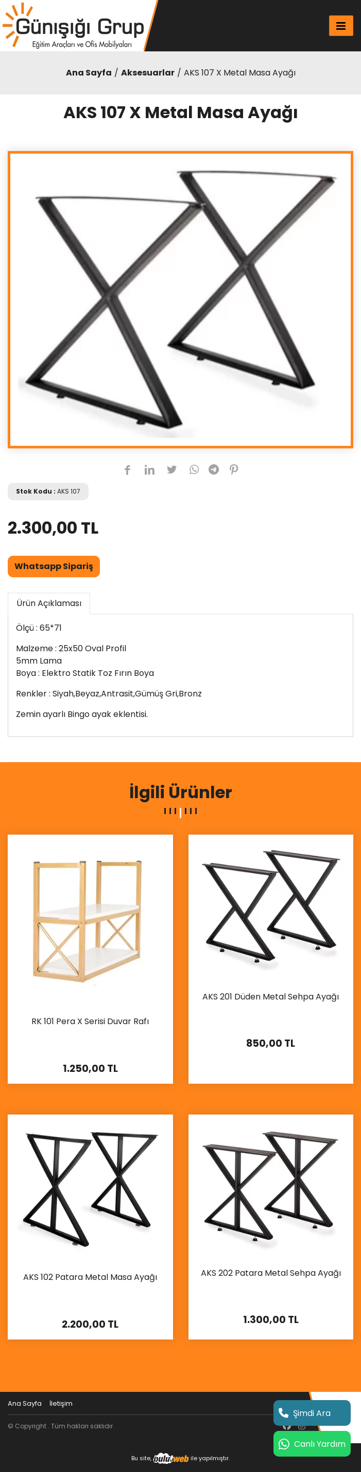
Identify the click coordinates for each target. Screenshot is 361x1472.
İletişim (61, 1403)
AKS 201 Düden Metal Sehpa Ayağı (270, 997)
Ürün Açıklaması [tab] (48, 603)
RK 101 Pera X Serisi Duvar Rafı (90, 1021)
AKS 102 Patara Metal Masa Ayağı (90, 1277)
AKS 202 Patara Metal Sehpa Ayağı (271, 1273)
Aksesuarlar (148, 73)
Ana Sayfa (89, 73)
